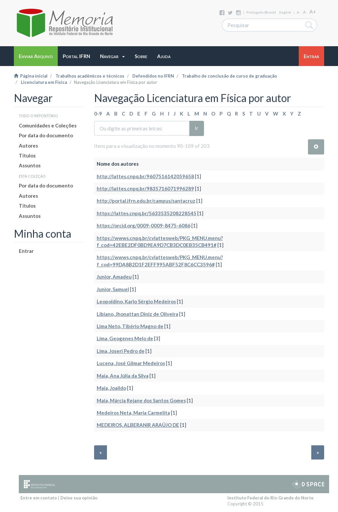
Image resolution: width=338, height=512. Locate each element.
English (285, 12)
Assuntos (30, 165)
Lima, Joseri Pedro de (121, 351)
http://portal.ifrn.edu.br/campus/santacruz (146, 201)
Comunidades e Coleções (48, 125)
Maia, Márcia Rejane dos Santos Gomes (141, 400)
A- (298, 12)
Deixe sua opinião (78, 497)
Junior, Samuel (113, 289)
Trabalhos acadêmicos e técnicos (89, 76)
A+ (312, 12)
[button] (112, 56)
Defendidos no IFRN (153, 76)
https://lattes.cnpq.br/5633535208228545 (146, 213)
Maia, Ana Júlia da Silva (123, 376)
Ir (196, 128)
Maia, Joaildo (111, 388)
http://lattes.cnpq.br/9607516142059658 (145, 176)
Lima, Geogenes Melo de (125, 338)
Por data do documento (46, 135)
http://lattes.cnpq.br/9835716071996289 (145, 188)
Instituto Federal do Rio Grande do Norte (270, 497)
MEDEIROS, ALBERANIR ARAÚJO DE (138, 425)
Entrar (26, 251)
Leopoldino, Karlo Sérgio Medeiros (136, 301)
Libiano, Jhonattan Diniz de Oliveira (137, 314)
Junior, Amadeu (114, 277)
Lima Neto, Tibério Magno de (130, 326)
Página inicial (31, 76)
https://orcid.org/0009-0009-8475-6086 (143, 225)
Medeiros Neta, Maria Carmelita (133, 413)
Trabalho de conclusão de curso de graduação (229, 76)
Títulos (27, 155)
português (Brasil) (261, 12)
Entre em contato (38, 497)
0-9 (98, 114)
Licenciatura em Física (44, 82)
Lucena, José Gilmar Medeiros (131, 363)
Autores (28, 146)
